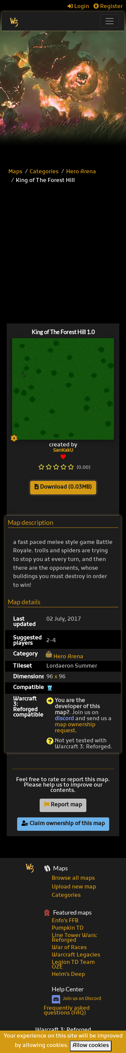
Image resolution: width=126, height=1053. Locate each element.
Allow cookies (91, 1045)
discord (64, 719)
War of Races (69, 947)
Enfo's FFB (65, 921)
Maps (15, 172)
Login (78, 6)
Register (108, 6)
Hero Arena (81, 172)
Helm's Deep (68, 974)
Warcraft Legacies (76, 955)
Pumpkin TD (68, 928)
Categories (44, 172)
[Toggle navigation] (109, 21)
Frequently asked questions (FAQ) (67, 1010)
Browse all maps (73, 878)
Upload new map (74, 887)
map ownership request (75, 728)
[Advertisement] (63, 97)
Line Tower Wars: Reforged (74, 938)
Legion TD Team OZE (73, 965)
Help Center (68, 989)
